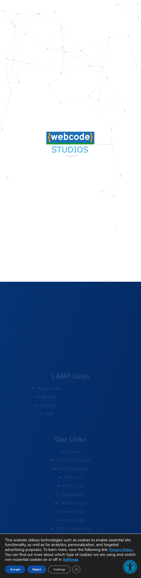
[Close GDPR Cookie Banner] (76, 569)
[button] (130, 567)
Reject (36, 569)
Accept (15, 569)
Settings (70, 559)
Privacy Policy (121, 549)
